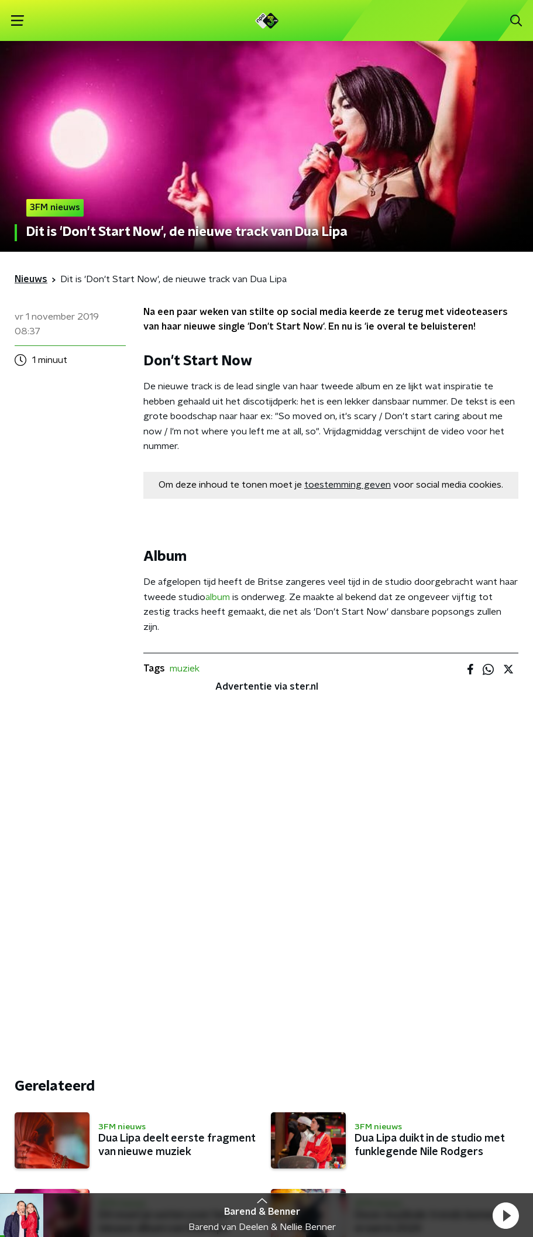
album (218, 597)
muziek (185, 668)
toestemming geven (347, 484)
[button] (505, 1215)
